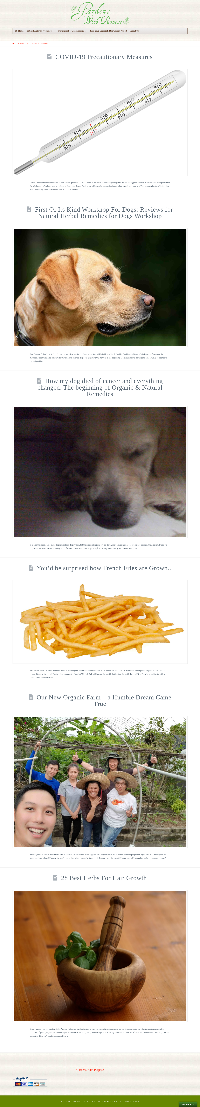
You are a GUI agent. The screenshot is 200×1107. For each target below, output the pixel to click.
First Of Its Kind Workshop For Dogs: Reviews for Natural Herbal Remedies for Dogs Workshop (104, 213)
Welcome (65, 1101)
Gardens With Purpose (90, 1070)
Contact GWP (132, 1101)
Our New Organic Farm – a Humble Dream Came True (104, 700)
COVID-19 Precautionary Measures (103, 56)
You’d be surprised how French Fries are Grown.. (104, 568)
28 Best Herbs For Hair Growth (104, 878)
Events (76, 1101)
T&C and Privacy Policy (110, 1101)
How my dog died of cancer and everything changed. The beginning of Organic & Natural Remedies (100, 387)
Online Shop (89, 1101)
